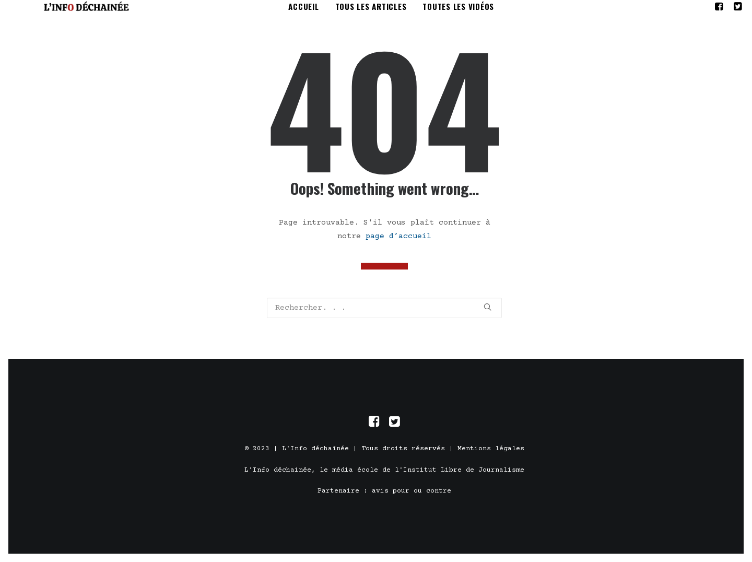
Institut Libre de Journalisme (463, 478)
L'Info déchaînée (315, 457)
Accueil (305, 12)
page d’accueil (398, 247)
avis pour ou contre (411, 499)
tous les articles (372, 12)
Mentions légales (490, 457)
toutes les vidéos (460, 12)
